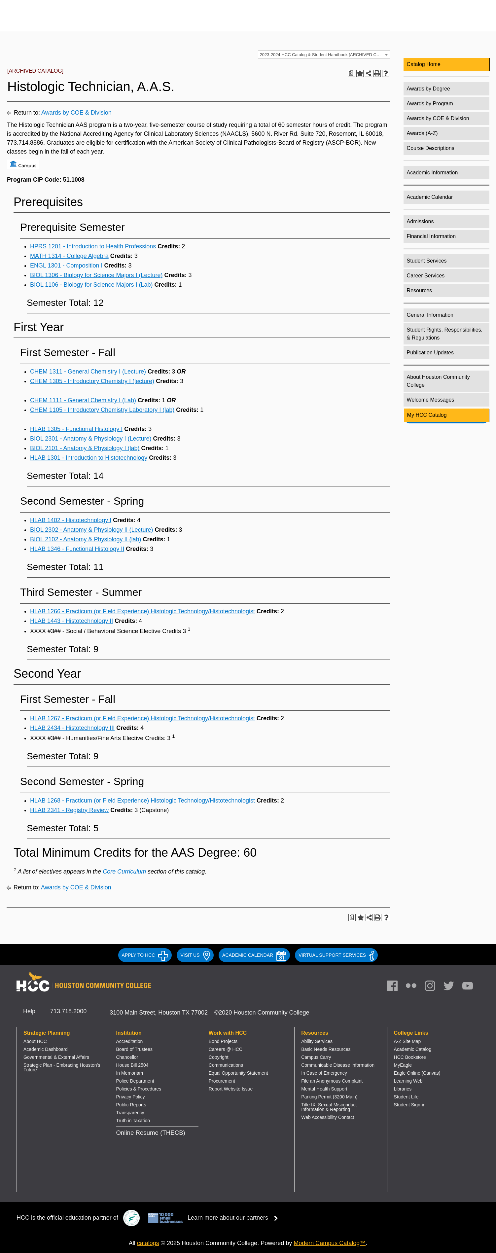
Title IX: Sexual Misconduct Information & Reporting (329, 1107)
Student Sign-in (410, 1104)
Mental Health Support (324, 1089)
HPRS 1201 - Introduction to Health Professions (93, 246)
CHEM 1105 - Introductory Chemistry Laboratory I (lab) (102, 410)
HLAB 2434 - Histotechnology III (72, 728)
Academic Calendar (430, 197)
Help (29, 1011)
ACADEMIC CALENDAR (254, 955)
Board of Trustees (134, 1049)
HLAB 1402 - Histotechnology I (70, 520)
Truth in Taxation (133, 1120)
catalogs (148, 1243)
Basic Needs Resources (325, 1049)
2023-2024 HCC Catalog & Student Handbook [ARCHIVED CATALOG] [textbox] (325, 54)
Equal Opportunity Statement (238, 1073)
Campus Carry (316, 1057)
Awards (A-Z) (422, 133)
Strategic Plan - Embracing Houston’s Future (61, 1067)
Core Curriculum (124, 871)
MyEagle (403, 1065)
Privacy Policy (130, 1096)
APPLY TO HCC (145, 955)
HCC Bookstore (410, 1057)
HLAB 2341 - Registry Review (69, 810)
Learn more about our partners (235, 1217)
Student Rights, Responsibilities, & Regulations (444, 333)
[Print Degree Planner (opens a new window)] (351, 73)
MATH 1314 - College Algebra (69, 256)
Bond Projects (223, 1041)
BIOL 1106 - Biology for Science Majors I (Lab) (91, 284)
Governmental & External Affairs (56, 1057)
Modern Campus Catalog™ (330, 1243)
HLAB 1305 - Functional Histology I (76, 429)
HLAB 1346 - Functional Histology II (77, 549)
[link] (433, 987)
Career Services (426, 275)
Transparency (130, 1112)
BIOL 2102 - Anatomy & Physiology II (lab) (85, 539)
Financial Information (431, 236)
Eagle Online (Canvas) (417, 1073)
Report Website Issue (231, 1089)
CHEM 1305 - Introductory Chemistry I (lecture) (92, 381)
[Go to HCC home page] (84, 20)
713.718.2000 (68, 1011)
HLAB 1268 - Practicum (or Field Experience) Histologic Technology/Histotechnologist (142, 800)
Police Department (135, 1081)
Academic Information (432, 172)
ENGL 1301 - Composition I (66, 265)
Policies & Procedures (138, 1089)
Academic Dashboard (45, 1049)
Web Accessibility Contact (327, 1117)
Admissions (420, 221)
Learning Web (408, 1081)
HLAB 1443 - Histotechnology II (71, 621)
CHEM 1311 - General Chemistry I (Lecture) (88, 371)
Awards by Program (430, 103)
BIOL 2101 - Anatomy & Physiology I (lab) (85, 448)
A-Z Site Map (407, 1041)
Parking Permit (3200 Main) (329, 1096)
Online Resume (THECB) (150, 1132)
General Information (430, 315)
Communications (226, 1065)
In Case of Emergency (324, 1073)
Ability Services (317, 1041)
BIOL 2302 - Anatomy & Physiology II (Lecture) (91, 529)
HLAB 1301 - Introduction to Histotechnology (88, 457)
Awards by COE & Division (76, 112)
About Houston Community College (438, 381)
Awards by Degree (428, 88)
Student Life (406, 1096)
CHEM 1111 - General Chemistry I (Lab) (83, 400)
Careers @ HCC (225, 1049)
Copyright (219, 1057)
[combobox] (324, 54)
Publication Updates (430, 352)
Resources (419, 290)
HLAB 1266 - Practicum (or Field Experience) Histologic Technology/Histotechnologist (142, 611)
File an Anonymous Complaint (332, 1081)
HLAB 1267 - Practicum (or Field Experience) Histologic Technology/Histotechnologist (142, 718)
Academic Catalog (413, 1049)
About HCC (35, 1041)
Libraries (403, 1089)
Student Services (427, 261)
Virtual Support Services (336, 955)
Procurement (222, 1081)
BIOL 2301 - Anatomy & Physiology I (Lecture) (91, 438)
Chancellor (127, 1057)
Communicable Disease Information (337, 1065)
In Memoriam (129, 1073)
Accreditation (129, 1041)
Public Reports (131, 1104)
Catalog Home (424, 64)
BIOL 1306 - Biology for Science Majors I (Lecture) (96, 275)
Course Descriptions (430, 148)
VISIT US (195, 955)
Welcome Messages (430, 400)
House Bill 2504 (132, 1065)
